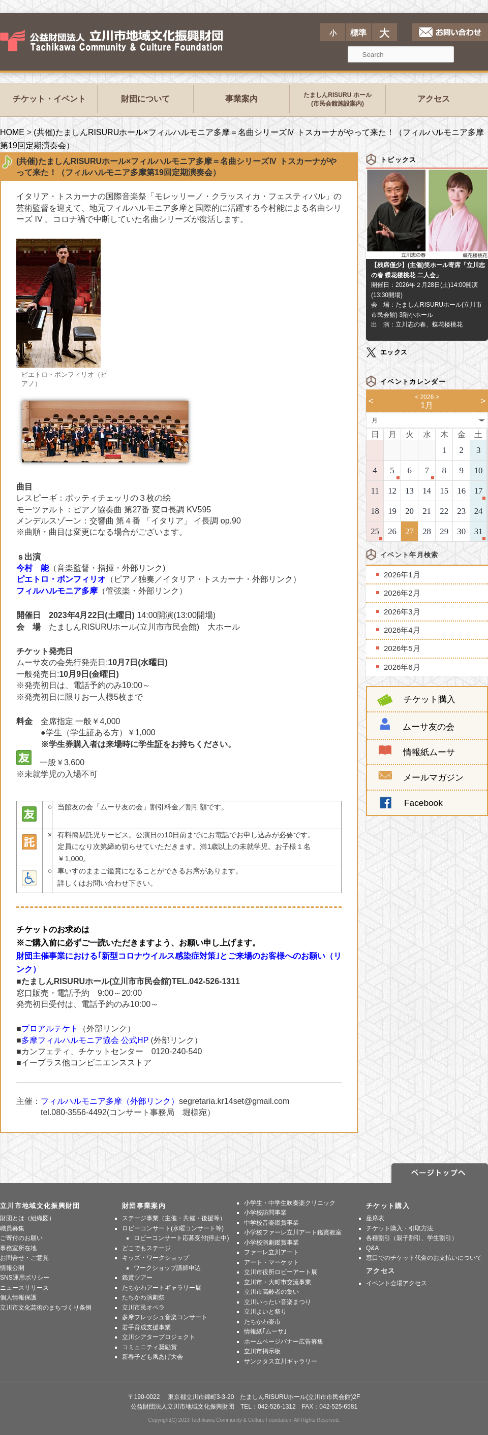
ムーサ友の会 (428, 727)
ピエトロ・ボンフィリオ (61, 579)
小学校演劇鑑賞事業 (271, 1242)
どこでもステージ (146, 1248)
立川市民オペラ (143, 1307)
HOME (12, 132)
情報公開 (12, 1267)
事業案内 (241, 98)
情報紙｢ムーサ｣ (265, 1331)
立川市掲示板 (262, 1351)
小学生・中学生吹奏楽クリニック (290, 1202)
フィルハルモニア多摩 (57, 590)
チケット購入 (416, 699)
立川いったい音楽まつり (277, 1302)
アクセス (433, 98)
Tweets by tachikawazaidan (403, 365)
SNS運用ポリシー (24, 1277)
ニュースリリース (24, 1287)
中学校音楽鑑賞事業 (271, 1222)
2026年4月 (402, 630)
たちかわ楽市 (262, 1321)
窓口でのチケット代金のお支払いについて (424, 1257)
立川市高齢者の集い (271, 1291)
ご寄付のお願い (21, 1238)
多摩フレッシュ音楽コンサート (164, 1317)
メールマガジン (421, 777)
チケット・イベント (49, 98)
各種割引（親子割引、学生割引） (412, 1238)
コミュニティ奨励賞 (149, 1347)
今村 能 (32, 568)
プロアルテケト (49, 1028)
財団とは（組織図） (27, 1218)
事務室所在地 (18, 1248)
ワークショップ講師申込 (167, 1267)
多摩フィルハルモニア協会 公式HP (84, 1040)
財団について (145, 98)
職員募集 (12, 1228)
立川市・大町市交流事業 (277, 1282)
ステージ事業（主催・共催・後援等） (174, 1218)
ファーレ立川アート (271, 1252)
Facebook (423, 803)
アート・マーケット (271, 1262)
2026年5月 (402, 648)
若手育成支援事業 (146, 1327)
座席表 (375, 1218)
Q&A (372, 1248)
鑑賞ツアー (137, 1277)
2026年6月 (402, 667)
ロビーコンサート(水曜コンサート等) (173, 1228)
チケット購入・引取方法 (399, 1228)
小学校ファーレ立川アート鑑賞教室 (293, 1232)
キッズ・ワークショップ (155, 1257)
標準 (358, 32)
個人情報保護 (18, 1297)
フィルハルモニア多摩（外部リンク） (110, 1101)
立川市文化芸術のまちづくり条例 (46, 1307)
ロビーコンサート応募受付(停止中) (181, 1238)
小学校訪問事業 (265, 1212)
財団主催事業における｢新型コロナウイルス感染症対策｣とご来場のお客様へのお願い (170, 956)
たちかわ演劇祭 (143, 1297)
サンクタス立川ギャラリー (280, 1361)
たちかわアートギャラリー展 (161, 1287)
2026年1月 (402, 574)
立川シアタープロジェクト (158, 1337)
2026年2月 (402, 593)
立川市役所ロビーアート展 (280, 1272)
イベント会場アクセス (396, 1283)
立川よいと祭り (265, 1311)
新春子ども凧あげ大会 (152, 1356)
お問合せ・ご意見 (24, 1257)
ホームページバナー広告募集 (283, 1341)
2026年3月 (402, 611)
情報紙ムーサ (429, 752)
